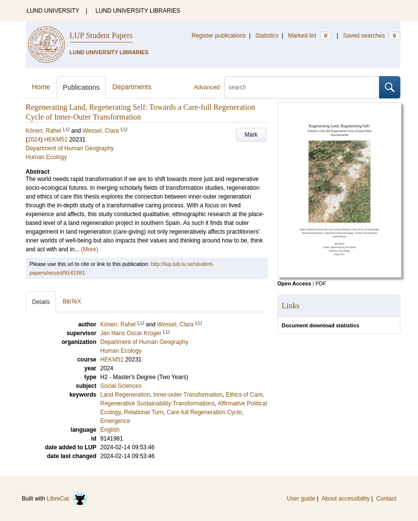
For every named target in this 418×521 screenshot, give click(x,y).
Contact (386, 498)
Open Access (294, 283)
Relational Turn (143, 412)
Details (41, 302)
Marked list (309, 35)
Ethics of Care (244, 394)
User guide (301, 498)
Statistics (267, 35)
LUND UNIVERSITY (53, 10)
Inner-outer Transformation (187, 394)
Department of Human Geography (70, 148)
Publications (81, 87)
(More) (89, 249)
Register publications (219, 35)
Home (41, 87)
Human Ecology (46, 157)
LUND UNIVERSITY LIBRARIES (138, 10)
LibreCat (67, 498)
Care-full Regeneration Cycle (203, 412)
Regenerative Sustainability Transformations (157, 403)
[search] (301, 87)
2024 (34, 139)
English (109, 429)
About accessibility (345, 498)
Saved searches (371, 35)
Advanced (206, 87)
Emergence (115, 421)
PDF (321, 283)
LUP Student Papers (101, 35)
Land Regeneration (125, 394)
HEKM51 (56, 139)
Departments (131, 87)
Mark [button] (251, 134)
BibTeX (71, 301)
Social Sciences (121, 385)
